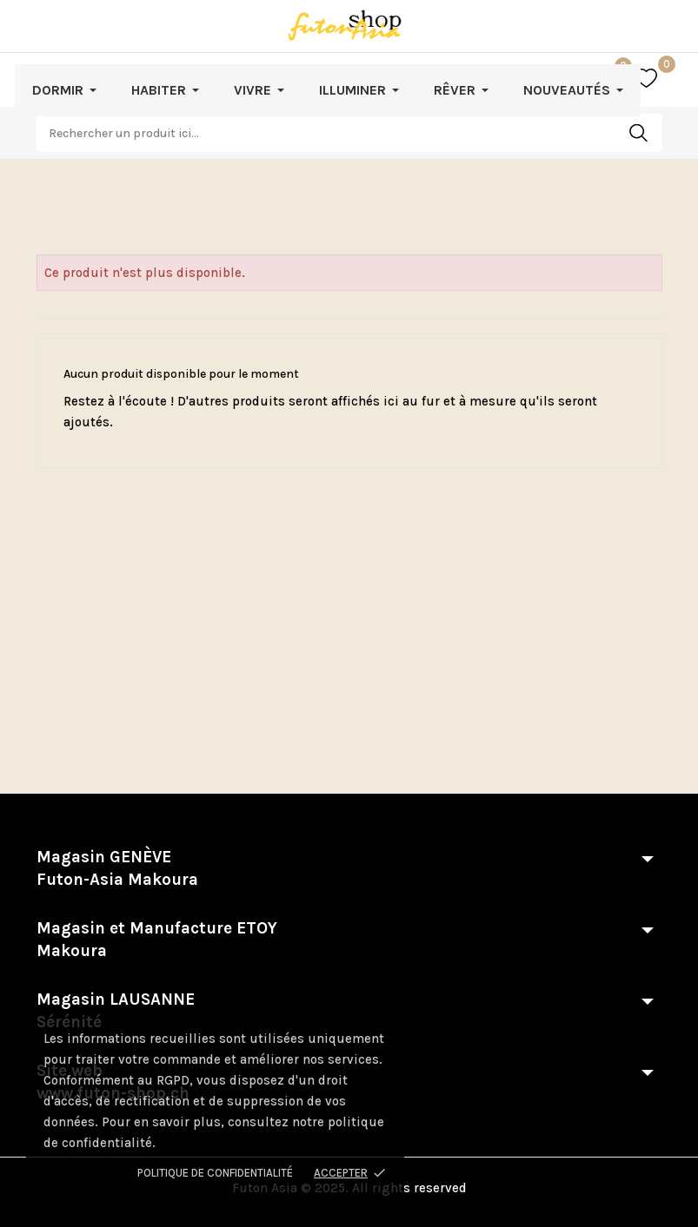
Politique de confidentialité (215, 1172)
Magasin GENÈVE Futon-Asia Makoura (117, 868)
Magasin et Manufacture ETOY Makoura (157, 939)
